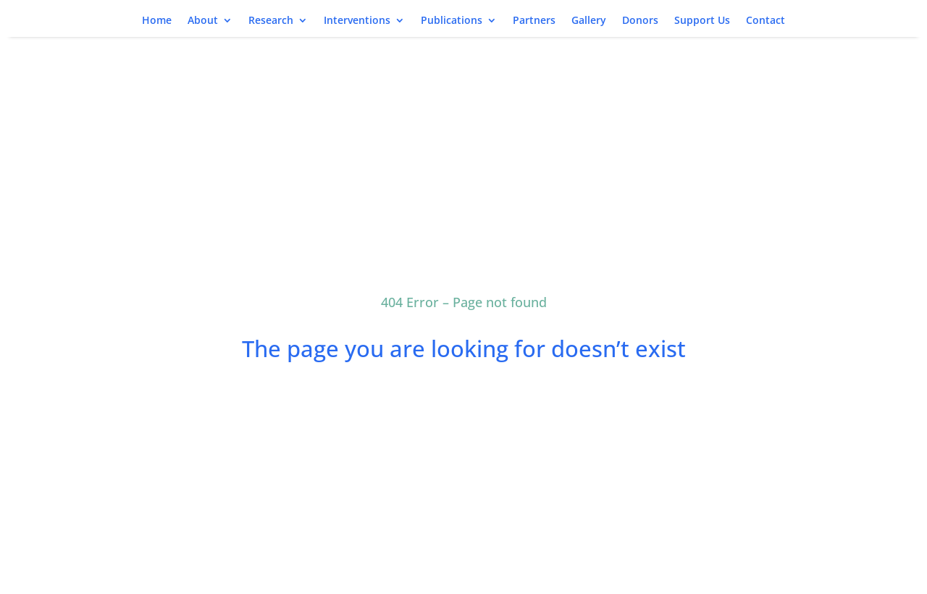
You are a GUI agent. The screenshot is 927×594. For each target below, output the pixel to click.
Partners (534, 21)
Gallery (588, 21)
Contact (765, 21)
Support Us (702, 21)
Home (157, 21)
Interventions (357, 21)
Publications (451, 21)
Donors (640, 21)
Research (270, 21)
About (203, 21)
